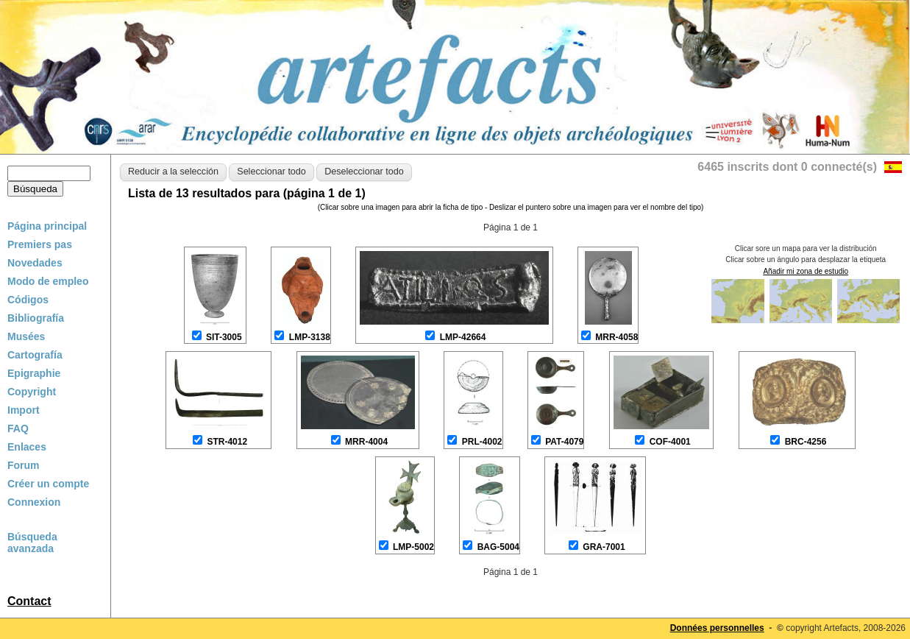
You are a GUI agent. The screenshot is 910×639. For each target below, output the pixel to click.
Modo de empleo (47, 281)
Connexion (33, 502)
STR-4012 (227, 442)
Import (23, 410)
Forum (23, 465)
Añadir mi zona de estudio (805, 271)
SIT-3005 (224, 337)
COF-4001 (670, 442)
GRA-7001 (604, 547)
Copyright (31, 392)
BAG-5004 (498, 547)
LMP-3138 (309, 337)
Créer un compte (48, 484)
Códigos (28, 300)
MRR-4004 (366, 442)
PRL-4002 (482, 442)
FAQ (18, 428)
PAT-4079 (564, 442)
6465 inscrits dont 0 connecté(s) (787, 166)
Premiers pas (39, 244)
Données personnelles (717, 628)
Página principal (47, 226)
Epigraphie (33, 373)
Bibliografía (35, 318)
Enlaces (26, 447)
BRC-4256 (806, 442)
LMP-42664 (463, 337)
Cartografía (35, 355)
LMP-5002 (413, 547)
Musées (26, 336)
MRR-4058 (616, 337)
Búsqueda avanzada (32, 542)
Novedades (35, 263)
